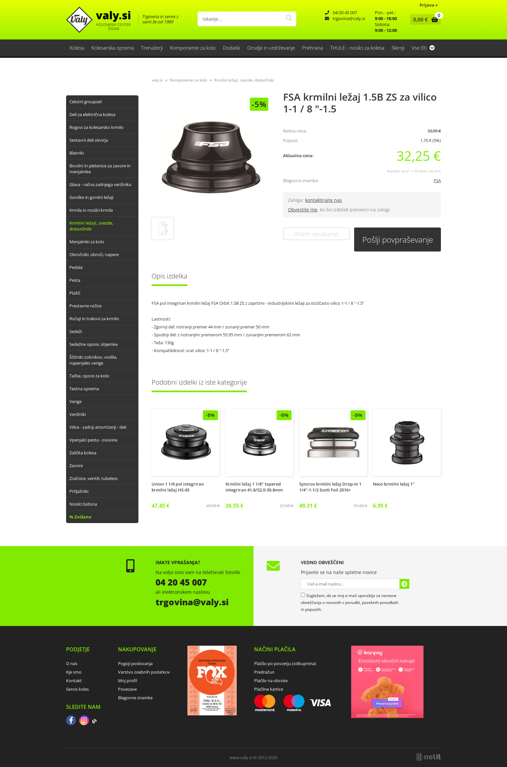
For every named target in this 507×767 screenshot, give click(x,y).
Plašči (74, 293)
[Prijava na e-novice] (404, 584)
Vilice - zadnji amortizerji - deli (97, 427)
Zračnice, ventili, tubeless (93, 478)
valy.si (157, 80)
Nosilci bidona (83, 504)
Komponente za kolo (193, 47)
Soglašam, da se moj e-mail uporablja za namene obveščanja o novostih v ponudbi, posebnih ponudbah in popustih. (349, 602)
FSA (437, 180)
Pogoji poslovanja (135, 663)
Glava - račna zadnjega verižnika (100, 184)
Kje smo (74, 672)
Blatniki (76, 153)
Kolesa (77, 47)
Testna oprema (84, 389)
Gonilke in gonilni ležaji (91, 197)
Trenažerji (152, 47)
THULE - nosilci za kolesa (357, 47)
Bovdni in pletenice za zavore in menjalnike (100, 169)
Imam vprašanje (316, 233)
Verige (75, 401)
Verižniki (77, 414)
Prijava (429, 5)
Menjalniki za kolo (86, 242)
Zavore (76, 465)
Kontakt (74, 680)
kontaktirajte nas (323, 200)
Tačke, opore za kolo (89, 376)
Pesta (74, 280)
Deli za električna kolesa (92, 114)
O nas (71, 663)
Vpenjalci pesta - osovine (93, 440)
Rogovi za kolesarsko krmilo (96, 127)
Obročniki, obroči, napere (94, 254)
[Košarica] (424, 19)
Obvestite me (302, 209)
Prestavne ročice (85, 306)
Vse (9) (423, 47)
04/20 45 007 (345, 12)
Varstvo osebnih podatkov (144, 672)
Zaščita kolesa (82, 453)
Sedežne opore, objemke (93, 344)
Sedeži (75, 331)
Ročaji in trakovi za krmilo (94, 319)
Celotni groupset (85, 102)
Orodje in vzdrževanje (271, 47)
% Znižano (80, 517)
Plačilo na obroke (271, 680)
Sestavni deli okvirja (88, 140)
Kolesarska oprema (112, 47)
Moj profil (127, 680)
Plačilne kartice (268, 689)
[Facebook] (71, 721)
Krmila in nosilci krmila (91, 210)
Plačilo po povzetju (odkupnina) (285, 663)
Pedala (76, 267)
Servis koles (77, 689)
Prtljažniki (78, 491)
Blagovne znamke (135, 698)
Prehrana (312, 47)
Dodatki (231, 47)
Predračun (264, 672)
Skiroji (398, 47)
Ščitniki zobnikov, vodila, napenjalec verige (93, 360)
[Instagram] (84, 721)
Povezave (127, 689)
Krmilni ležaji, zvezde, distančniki (91, 226)
